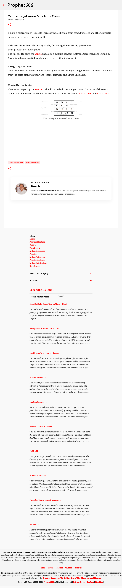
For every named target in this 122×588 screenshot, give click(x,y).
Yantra (38, 54)
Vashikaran (35, 248)
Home (32, 239)
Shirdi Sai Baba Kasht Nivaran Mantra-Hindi (48, 304)
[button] (9, 25)
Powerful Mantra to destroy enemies (45, 500)
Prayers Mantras (37, 242)
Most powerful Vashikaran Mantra (44, 328)
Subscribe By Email (42, 289)
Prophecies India (37, 260)
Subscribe (77, 568)
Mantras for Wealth (38, 476)
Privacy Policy (79, 582)
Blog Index (34, 266)
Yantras (33, 245)
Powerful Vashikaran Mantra (42, 427)
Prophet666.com (48, 191)
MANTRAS (34, 525)
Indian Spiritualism (38, 263)
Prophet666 (20, 5)
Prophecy (34, 254)
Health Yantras (32, 162)
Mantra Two (102, 93)
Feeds (42, 568)
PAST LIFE (34, 451)
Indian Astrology (37, 257)
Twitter (49, 568)
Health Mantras (16, 162)
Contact (90, 582)
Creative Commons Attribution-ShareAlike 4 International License (72, 578)
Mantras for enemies (38, 402)
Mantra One (84, 93)
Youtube (68, 568)
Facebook (58, 568)
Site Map (99, 582)
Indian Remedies (37, 251)
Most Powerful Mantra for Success (44, 353)
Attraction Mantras (38, 377)
